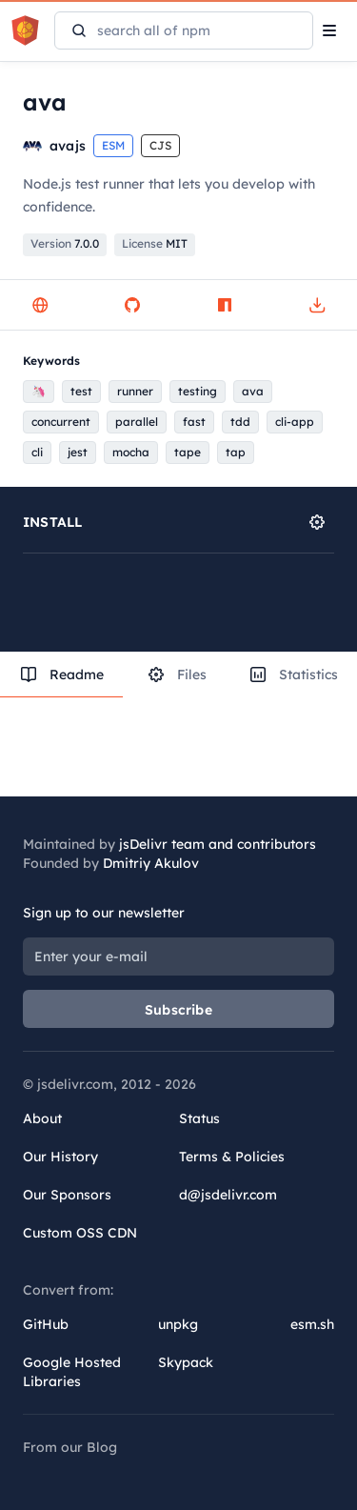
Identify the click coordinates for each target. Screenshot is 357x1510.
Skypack (185, 1362)
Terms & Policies (232, 1156)
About (42, 1118)
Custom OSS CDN (80, 1232)
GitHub (46, 1324)
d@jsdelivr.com (228, 1194)
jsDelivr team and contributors (217, 844)
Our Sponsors (67, 1194)
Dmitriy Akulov (151, 863)
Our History (60, 1156)
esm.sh (312, 1324)
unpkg (178, 1324)
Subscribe (178, 1009)
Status (199, 1118)
